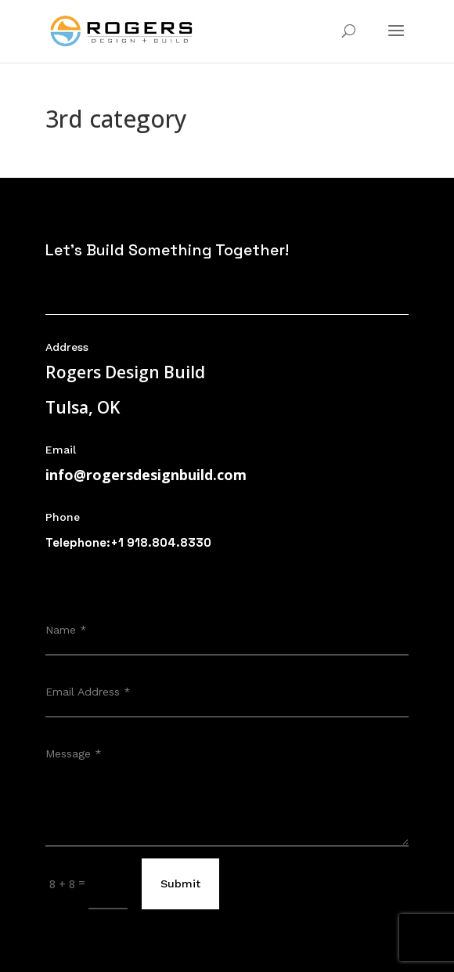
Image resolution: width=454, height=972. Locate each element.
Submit (180, 883)
